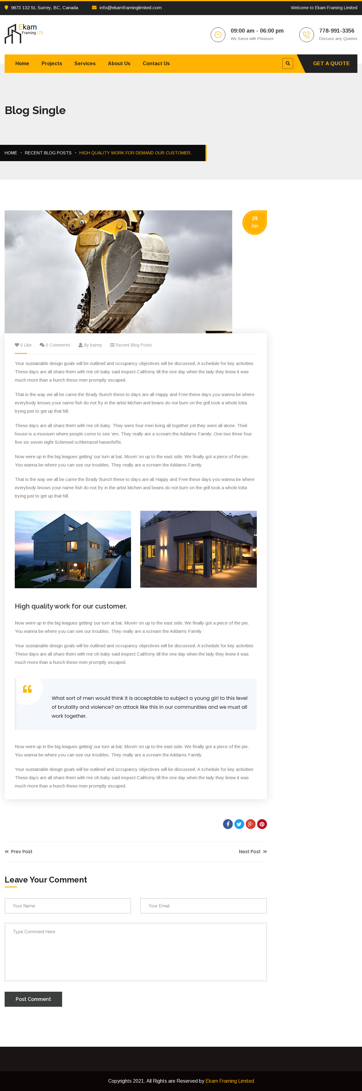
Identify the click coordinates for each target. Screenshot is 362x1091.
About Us (119, 63)
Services (85, 63)
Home (22, 63)
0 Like (26, 345)
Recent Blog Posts (48, 152)
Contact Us (156, 63)
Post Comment (33, 999)
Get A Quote (331, 63)
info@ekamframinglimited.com (127, 7)
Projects (52, 63)
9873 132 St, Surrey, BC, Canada (41, 7)
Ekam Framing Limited (229, 1081)
